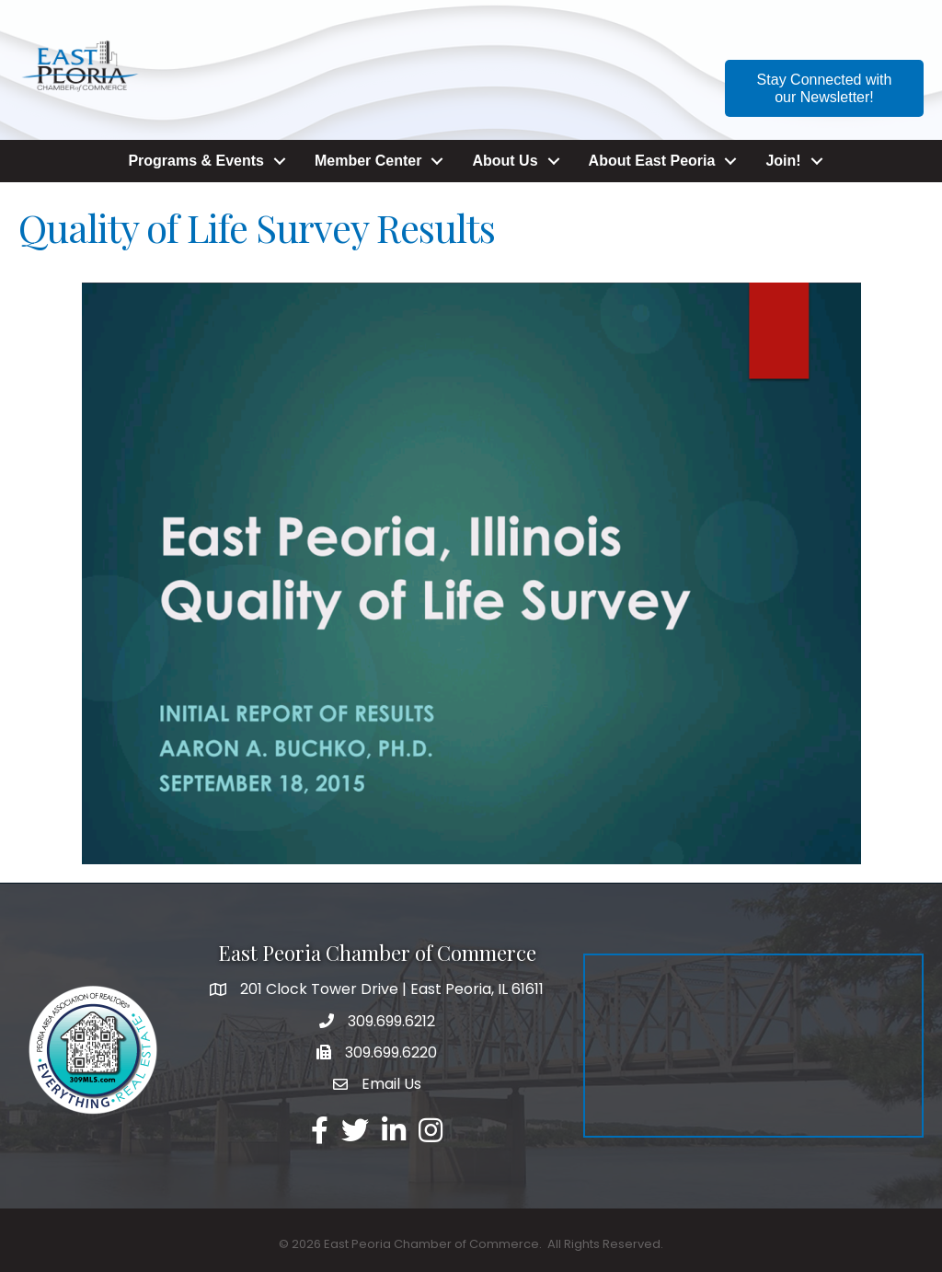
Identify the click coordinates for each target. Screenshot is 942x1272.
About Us (504, 160)
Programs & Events (196, 160)
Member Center (368, 160)
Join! (782, 160)
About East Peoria (652, 160)
